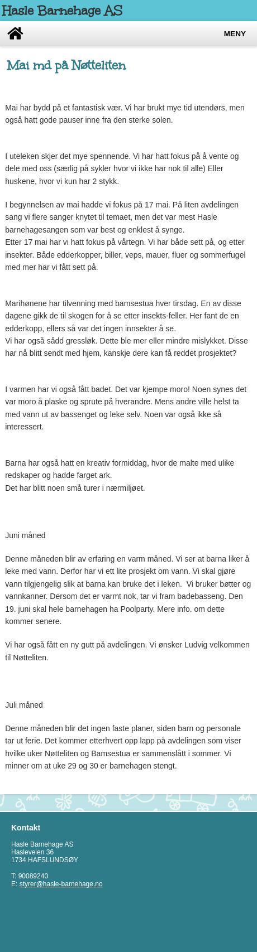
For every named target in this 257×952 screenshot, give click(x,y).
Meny (235, 34)
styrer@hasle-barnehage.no (61, 884)
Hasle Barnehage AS (62, 10)
